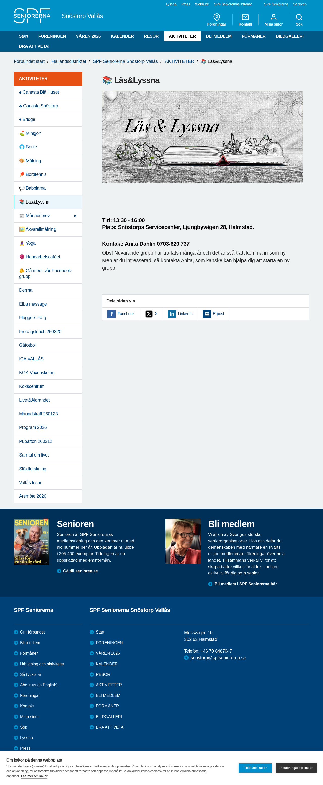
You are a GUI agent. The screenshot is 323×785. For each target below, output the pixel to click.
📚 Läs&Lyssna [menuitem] (34, 202)
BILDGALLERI (290, 36)
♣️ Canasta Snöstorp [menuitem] (38, 105)
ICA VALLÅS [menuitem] (31, 358)
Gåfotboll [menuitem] (27, 345)
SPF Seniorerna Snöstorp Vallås (125, 61)
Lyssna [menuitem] (171, 4)
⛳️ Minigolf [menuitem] (30, 133)
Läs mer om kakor (34, 776)
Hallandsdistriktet (68, 61)
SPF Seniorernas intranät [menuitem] (233, 4)
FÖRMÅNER (254, 36)
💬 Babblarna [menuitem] (32, 188)
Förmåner (29, 653)
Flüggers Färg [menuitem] (32, 317)
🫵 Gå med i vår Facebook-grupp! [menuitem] (45, 273)
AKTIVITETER (182, 36)
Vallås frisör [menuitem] (30, 482)
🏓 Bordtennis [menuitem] (32, 174)
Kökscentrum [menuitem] (32, 386)
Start (23, 36)
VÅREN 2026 (88, 36)
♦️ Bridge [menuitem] (27, 119)
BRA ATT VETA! (34, 46)
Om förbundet (32, 632)
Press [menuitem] (185, 4)
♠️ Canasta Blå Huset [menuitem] (39, 92)
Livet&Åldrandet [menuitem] (34, 400)
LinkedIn (185, 314)
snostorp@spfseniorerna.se (218, 657)
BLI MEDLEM (219, 36)
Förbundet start (29, 61)
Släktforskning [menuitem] (32, 468)
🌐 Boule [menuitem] (28, 146)
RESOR (151, 36)
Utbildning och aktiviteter (42, 664)
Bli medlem (30, 643)
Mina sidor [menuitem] (274, 19)
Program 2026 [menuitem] (33, 427)
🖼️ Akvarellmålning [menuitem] (37, 229)
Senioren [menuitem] (300, 4)
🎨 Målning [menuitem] (30, 160)
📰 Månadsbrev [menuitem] (34, 215)
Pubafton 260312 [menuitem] (35, 441)
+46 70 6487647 (216, 651)
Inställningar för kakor (296, 768)
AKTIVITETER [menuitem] (33, 78)
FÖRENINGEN (52, 36)
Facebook (126, 314)
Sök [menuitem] (299, 19)
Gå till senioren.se (80, 571)
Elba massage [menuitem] (33, 304)
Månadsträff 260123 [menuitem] (38, 413)
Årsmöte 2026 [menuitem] (32, 496)
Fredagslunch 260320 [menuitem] (40, 331)
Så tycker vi (30, 674)
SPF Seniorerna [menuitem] (276, 4)
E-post (218, 314)
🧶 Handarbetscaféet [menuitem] (39, 256)
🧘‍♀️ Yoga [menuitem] (27, 243)
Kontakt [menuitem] (245, 19)
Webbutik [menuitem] (202, 4)
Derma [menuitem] (25, 290)
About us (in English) (39, 685)
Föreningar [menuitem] (216, 19)
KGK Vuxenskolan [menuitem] (36, 372)
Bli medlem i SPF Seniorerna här (245, 584)
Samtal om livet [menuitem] (34, 455)
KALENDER (122, 36)
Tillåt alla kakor (255, 768)
